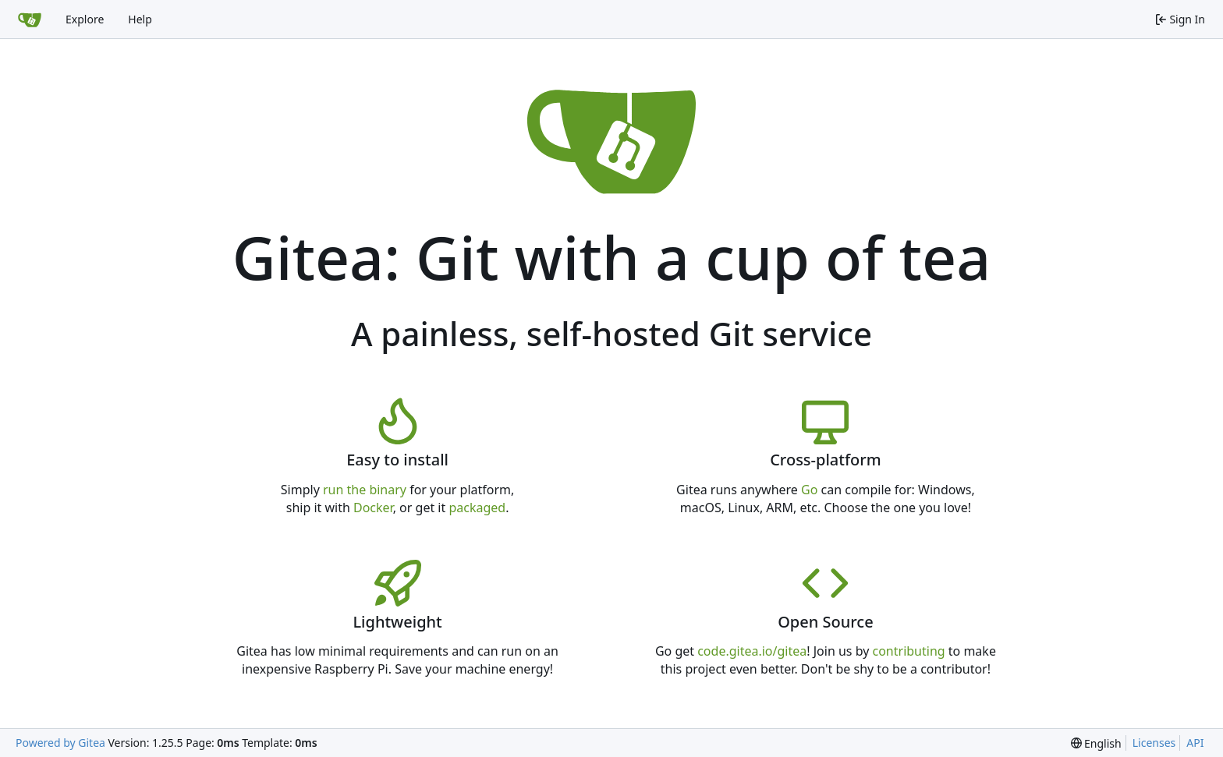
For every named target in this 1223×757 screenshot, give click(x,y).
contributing (909, 651)
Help (140, 19)
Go (809, 489)
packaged (476, 507)
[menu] (1096, 743)
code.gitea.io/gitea (751, 651)
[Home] (29, 19)
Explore (85, 19)
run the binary (364, 489)
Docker (373, 507)
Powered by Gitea (60, 742)
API (1195, 742)
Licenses (1154, 742)
